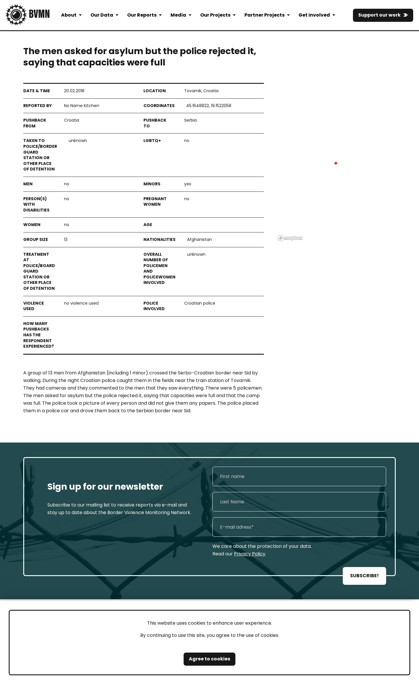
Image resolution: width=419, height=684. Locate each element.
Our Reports (142, 15)
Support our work (379, 15)
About (69, 15)
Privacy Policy (249, 553)
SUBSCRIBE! (364, 575)
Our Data (101, 15)
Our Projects (215, 15)
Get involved (314, 15)
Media (178, 15)
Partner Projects (264, 15)
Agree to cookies (209, 658)
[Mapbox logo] (290, 238)
